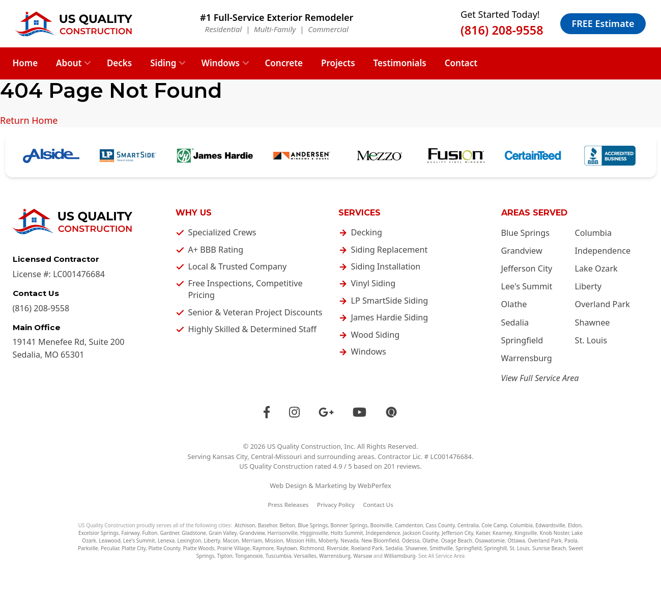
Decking (367, 232)
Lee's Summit (527, 286)
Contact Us (378, 504)
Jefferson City (527, 268)
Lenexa (166, 540)
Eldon (575, 525)
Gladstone (194, 532)
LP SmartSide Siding (389, 300)
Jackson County (421, 532)
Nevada (349, 540)
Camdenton (409, 525)
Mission (274, 540)
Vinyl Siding (373, 283)
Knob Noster (554, 532)
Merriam (252, 540)
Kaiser (483, 532)
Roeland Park (367, 548)
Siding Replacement (389, 249)
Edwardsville (550, 525)
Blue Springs (525, 232)
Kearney (502, 532)
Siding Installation (386, 266)
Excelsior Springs (98, 532)
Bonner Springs (349, 525)
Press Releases (288, 504)
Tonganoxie (249, 555)
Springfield (522, 340)
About (68, 63)
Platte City (134, 548)
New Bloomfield (380, 540)
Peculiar (110, 548)
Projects (338, 63)
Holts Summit (347, 532)
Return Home (29, 120)
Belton (287, 525)
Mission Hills (301, 540)
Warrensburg (526, 358)
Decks (119, 63)
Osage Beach (456, 540)
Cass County (439, 525)
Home (25, 63)
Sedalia (515, 322)
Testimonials (399, 63)
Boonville (381, 525)
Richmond (312, 548)
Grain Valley (223, 532)
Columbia (593, 232)
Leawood (110, 540)
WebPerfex (374, 485)
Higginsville (314, 532)
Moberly (328, 540)
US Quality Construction (304, 446)
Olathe (514, 304)
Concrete (284, 63)
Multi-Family (275, 29)
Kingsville (525, 532)
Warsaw (362, 555)
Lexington (189, 540)
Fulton (149, 532)
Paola (571, 540)
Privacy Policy (336, 504)
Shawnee (592, 322)
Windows (221, 63)
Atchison (245, 525)
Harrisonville (282, 532)
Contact (461, 63)
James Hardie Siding (389, 317)
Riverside (338, 548)
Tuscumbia (279, 555)
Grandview (521, 250)
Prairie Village (233, 548)
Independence (603, 250)
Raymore (263, 548)
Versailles (305, 555)
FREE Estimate (603, 23)
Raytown (286, 548)
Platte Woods (199, 548)
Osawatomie (490, 540)
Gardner (169, 532)
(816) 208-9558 (502, 30)
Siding (163, 63)
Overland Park (602, 304)
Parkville (88, 548)
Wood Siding (375, 334)
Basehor (267, 525)
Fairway (130, 532)
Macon (231, 540)
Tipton (225, 555)
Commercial (328, 29)
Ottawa (516, 540)
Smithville (441, 548)
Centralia (468, 525)
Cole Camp (494, 525)
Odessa (411, 540)
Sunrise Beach (549, 548)
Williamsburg (399, 555)
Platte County (164, 548)
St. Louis (591, 340)
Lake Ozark (596, 268)
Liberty (588, 286)
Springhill (495, 548)
